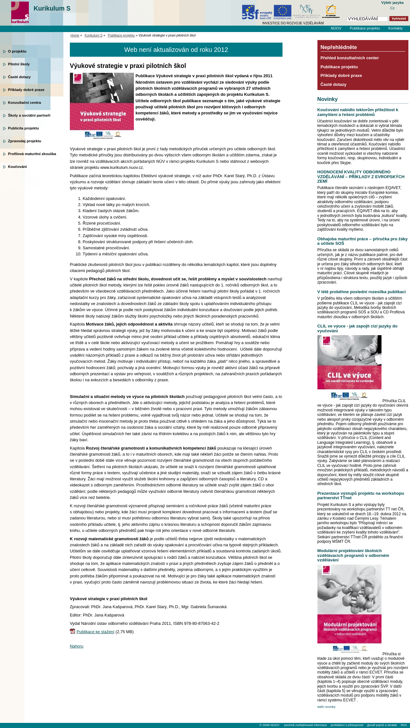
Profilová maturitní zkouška (32, 154)
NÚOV (336, 28)
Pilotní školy (19, 64)
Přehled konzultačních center (350, 57)
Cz (392, 8)
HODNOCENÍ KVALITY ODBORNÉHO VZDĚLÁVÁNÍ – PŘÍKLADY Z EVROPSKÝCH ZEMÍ (361, 177)
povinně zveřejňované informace (305, 725)
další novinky (326, 706)
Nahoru (76, 646)
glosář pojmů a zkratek (382, 725)
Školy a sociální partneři (29, 115)
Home (74, 35)
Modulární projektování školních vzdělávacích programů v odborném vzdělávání (353, 555)
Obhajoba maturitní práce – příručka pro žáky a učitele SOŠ (362, 241)
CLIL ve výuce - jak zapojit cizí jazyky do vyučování (357, 328)
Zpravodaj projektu (24, 141)
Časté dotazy (19, 77)
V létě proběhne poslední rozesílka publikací (361, 291)
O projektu (17, 51)
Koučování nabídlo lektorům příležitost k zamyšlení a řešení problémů (357, 112)
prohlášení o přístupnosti (347, 725)
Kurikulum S (52, 8)
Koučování (17, 167)
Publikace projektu (365, 28)
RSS (404, 725)
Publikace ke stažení (95, 631)
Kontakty (395, 28)
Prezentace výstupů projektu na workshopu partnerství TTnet (360, 495)
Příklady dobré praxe (26, 90)
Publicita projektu (23, 128)
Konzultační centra (24, 102)
